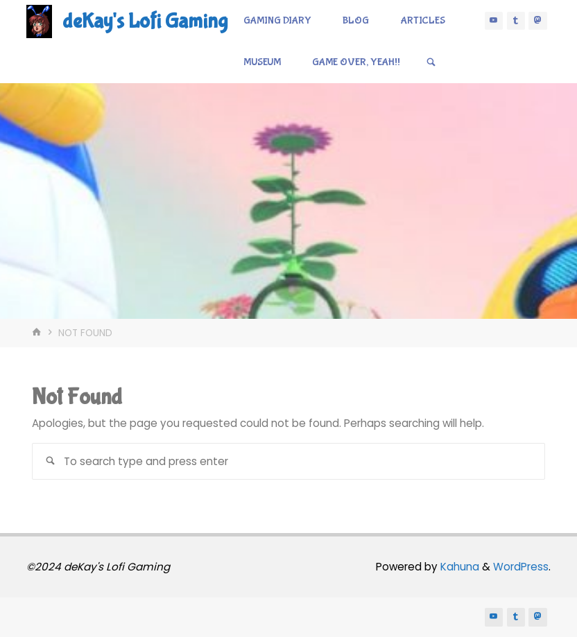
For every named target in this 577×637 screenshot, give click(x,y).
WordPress (521, 566)
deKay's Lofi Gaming (144, 21)
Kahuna (458, 566)
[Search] (430, 62)
